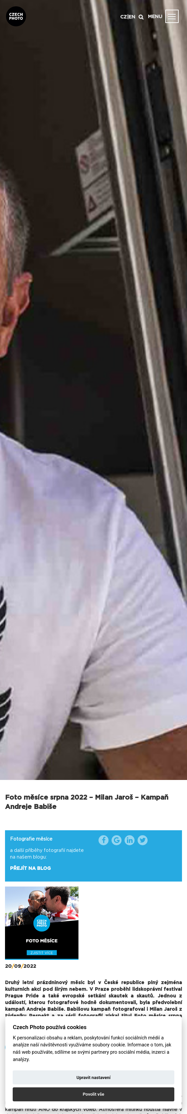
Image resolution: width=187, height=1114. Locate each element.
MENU (155, 16)
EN (132, 17)
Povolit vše (93, 1094)
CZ (123, 17)
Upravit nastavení (93, 1077)
